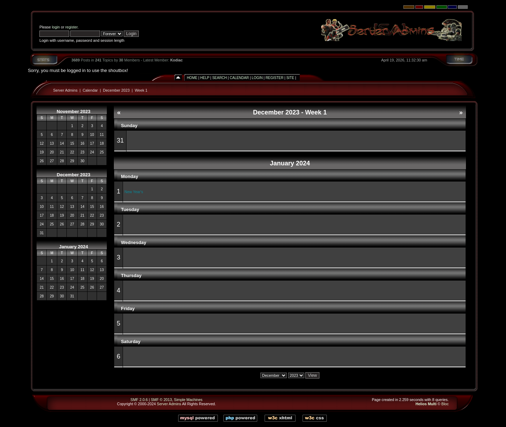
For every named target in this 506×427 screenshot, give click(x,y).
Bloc (445, 404)
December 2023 (116, 90)
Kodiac (176, 60)
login (56, 27)
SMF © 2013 (161, 400)
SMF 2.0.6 (139, 400)
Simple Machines (188, 400)
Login (257, 78)
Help (204, 78)
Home (192, 78)
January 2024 (73, 246)
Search (219, 78)
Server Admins (65, 90)
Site (290, 78)
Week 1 (141, 90)
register (71, 27)
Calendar (239, 78)
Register (275, 78)
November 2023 (73, 111)
